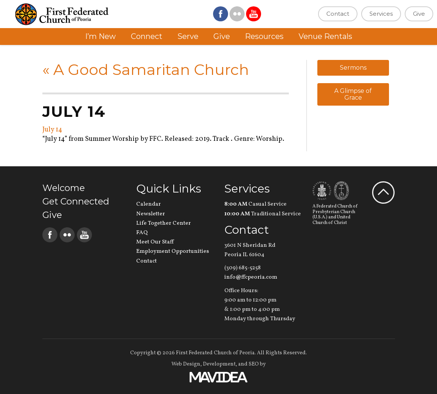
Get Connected (75, 201)
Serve (187, 36)
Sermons (353, 67)
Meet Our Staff (155, 242)
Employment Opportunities (172, 251)
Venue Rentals (325, 36)
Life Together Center (163, 223)
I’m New (100, 36)
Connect (146, 36)
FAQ (142, 233)
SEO (254, 364)
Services (381, 13)
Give (419, 13)
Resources (264, 36)
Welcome (63, 187)
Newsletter (150, 214)
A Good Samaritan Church (145, 69)
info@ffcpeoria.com (250, 277)
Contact (337, 13)
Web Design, (186, 364)
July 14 (52, 129)
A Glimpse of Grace (353, 94)
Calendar (148, 204)
